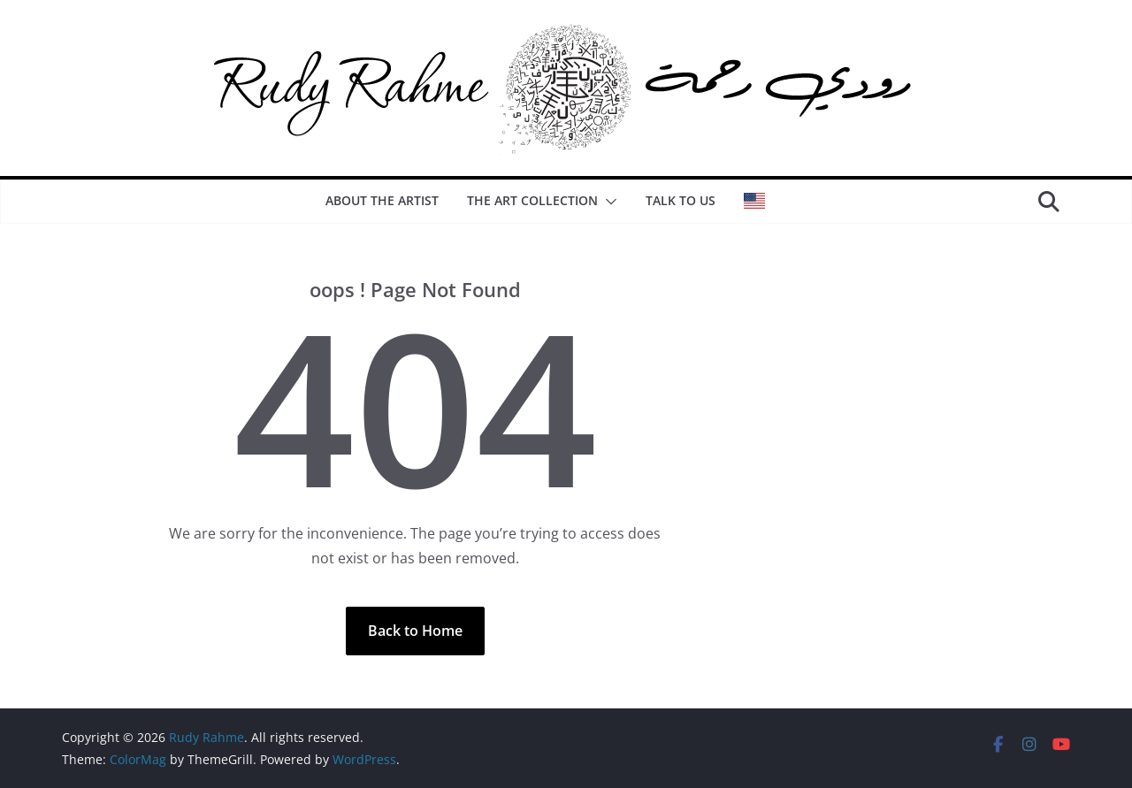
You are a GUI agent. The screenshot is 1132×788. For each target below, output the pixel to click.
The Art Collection (532, 200)
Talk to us (680, 200)
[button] (607, 201)
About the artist (382, 200)
